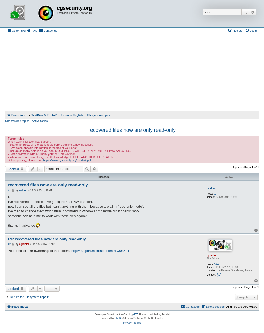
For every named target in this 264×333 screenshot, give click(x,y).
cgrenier (212, 255)
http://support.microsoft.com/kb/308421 (100, 251)
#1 (9, 190)
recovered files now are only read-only (132, 130)
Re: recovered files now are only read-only (47, 239)
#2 (9, 244)
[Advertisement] (132, 72)
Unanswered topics (17, 121)
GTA (135, 314)
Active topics (40, 121)
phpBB (118, 318)
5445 (217, 264)
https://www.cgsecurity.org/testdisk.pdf (67, 160)
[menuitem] (32, 31)
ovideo (211, 188)
